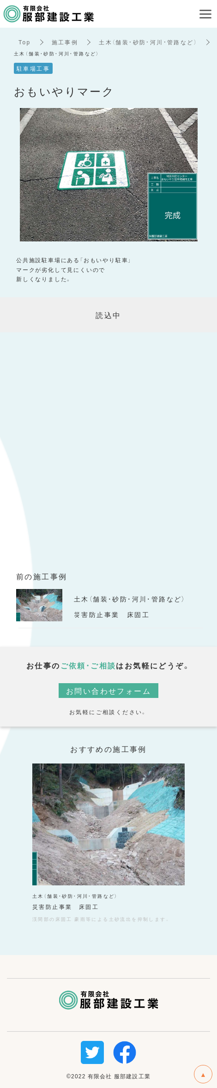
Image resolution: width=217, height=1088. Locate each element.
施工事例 (65, 42)
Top (24, 42)
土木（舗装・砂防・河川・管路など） (148, 42)
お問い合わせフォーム (108, 690)
